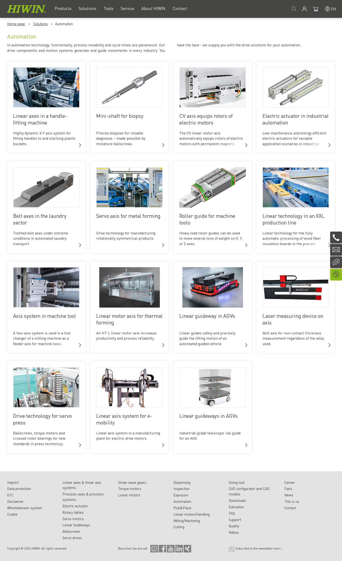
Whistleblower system (24, 507)
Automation (182, 501)
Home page (16, 23)
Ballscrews (71, 531)
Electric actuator (75, 506)
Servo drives (72, 537)
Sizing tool (237, 482)
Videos (234, 532)
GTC (10, 495)
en (333, 8)
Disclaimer (15, 501)
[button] (80, 145)
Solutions (40, 23)
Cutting (178, 526)
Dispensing (181, 482)
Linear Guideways (76, 525)
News (288, 495)
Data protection (19, 488)
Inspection (181, 488)
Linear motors (129, 495)
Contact (290, 507)
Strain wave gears (132, 482)
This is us (291, 501)
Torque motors (129, 488)
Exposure (180, 495)
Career (289, 482)
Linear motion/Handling (191, 514)
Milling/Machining (186, 520)
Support (235, 519)
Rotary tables (73, 512)
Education (236, 506)
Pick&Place (182, 507)
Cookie (12, 514)
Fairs (288, 488)
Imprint (13, 482)
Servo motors (73, 518)
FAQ (232, 513)
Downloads (237, 500)
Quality (234, 525)
